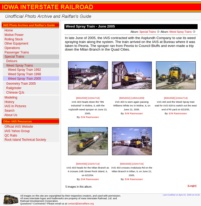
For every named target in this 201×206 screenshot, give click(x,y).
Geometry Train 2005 (21, 83)
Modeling (10, 97)
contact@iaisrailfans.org (81, 203)
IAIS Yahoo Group (17, 131)
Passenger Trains (16, 52)
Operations (12, 48)
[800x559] (82, 98)
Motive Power (14, 35)
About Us (10, 115)
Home (8, 30)
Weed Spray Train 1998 (24, 74)
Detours (11, 61)
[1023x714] (93, 163)
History (9, 102)
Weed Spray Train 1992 (24, 70)
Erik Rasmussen (90, 117)
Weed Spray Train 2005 (24, 78)
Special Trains (14, 56)
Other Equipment (16, 43)
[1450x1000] (137, 98)
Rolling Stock (13, 39)
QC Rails (10, 135)
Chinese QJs (15, 92)
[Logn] (192, 185)
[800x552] (125, 98)
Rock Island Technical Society (25, 140)
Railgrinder (13, 88)
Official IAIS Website (18, 126)
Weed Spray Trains (19, 65)
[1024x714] (181, 98)
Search (9, 110)
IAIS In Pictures (15, 106)
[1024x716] (93, 98)
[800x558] (170, 98)
